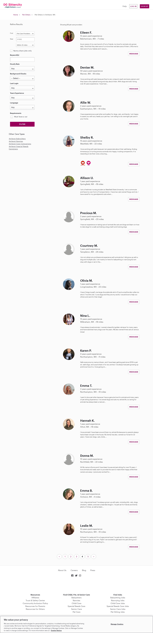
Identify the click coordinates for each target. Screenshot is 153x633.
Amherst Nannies (16, 141)
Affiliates (35, 597)
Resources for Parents (35, 606)
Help (125, 6)
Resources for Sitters (35, 609)
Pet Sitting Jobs (118, 612)
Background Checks (18, 74)
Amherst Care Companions (20, 144)
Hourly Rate (14, 64)
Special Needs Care (76, 606)
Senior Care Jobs (117, 609)
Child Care (76, 603)
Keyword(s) (14, 55)
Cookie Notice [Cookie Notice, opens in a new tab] (56, 630)
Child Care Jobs (118, 603)
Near (11, 39)
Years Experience (17, 93)
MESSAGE (133, 54)
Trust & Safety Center (35, 600)
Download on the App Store (76, 585)
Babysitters (76, 597)
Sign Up (144, 6)
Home (15, 15)
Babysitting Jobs (117, 597)
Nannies (76, 600)
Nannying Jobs (117, 600)
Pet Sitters (26, 15)
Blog (84, 570)
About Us (62, 570)
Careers (74, 570)
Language (14, 103)
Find (11, 33)
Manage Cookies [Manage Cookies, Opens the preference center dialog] (117, 624)
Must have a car (20, 117)
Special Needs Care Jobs (118, 606)
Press (92, 570)
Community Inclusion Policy (35, 603)
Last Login (14, 83)
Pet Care (76, 612)
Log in (133, 6)
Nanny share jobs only (22, 51)
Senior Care (76, 609)
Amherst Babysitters (17, 139)
